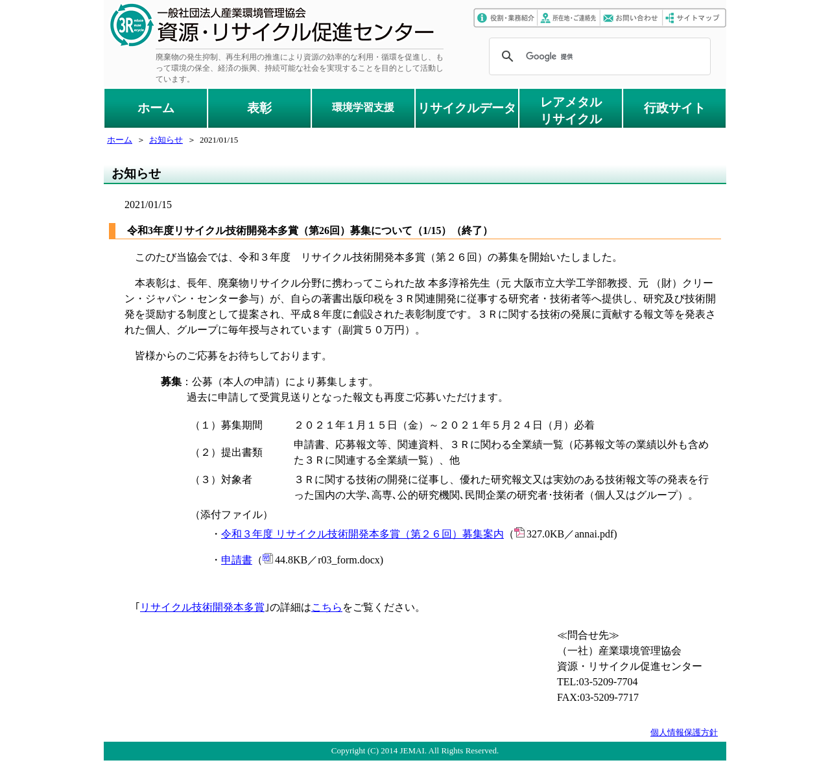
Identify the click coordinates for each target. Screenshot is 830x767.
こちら (326, 607)
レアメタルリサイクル (571, 110)
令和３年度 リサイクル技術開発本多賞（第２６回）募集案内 (362, 533)
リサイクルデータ (467, 108)
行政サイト (675, 108)
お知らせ (166, 140)
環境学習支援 (363, 107)
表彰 (259, 108)
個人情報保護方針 (684, 732)
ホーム (155, 108)
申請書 (236, 559)
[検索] (598, 56)
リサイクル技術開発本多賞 (202, 607)
